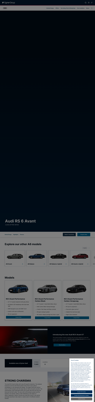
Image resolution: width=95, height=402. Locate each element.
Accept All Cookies (81, 396)
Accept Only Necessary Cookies (81, 400)
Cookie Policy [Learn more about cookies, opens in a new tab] (74, 394)
